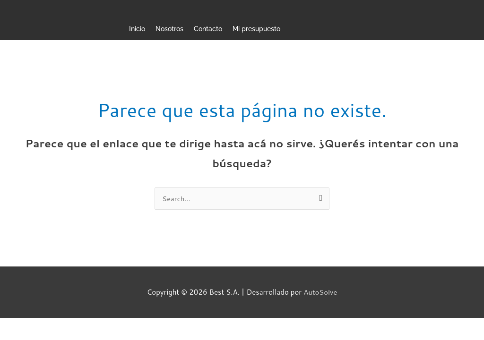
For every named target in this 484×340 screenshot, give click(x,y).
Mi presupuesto (256, 29)
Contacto (208, 29)
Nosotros (169, 29)
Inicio (137, 29)
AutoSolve (320, 292)
